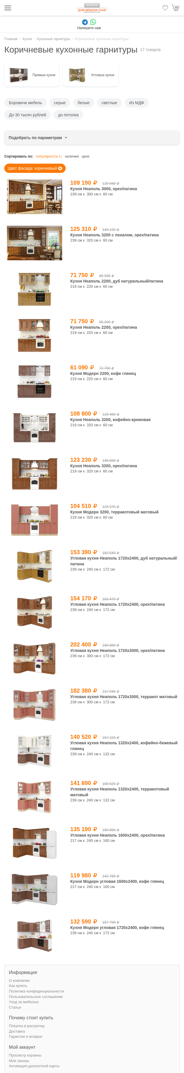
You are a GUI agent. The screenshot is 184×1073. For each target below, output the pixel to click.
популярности (49, 156)
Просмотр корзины (25, 1055)
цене (86, 156)
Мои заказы (19, 1061)
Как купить (18, 986)
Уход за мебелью (24, 1002)
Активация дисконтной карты (34, 1066)
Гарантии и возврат (26, 1036)
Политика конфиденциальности (36, 991)
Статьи (15, 1007)
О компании (19, 980)
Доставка (17, 1031)
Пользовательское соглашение (36, 997)
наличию (72, 156)
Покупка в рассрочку (27, 1026)
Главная (11, 39)
